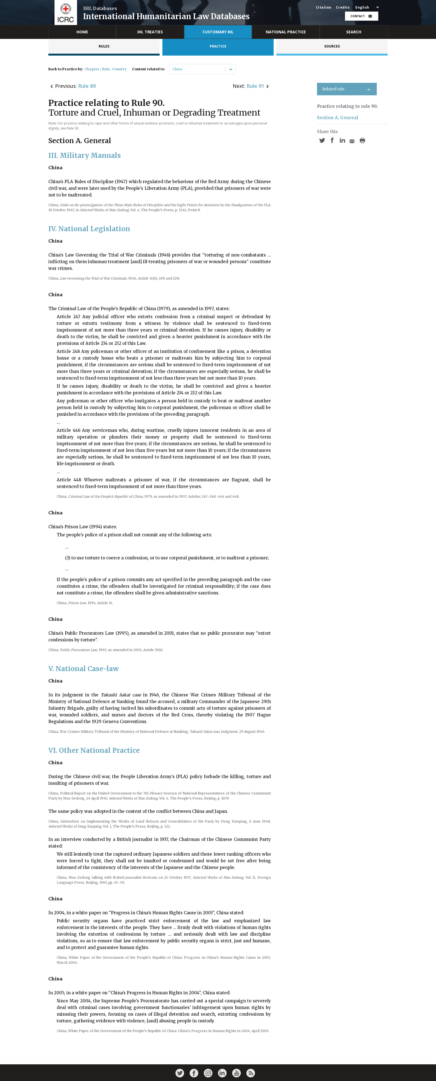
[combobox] (172, 69)
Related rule (346, 89)
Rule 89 (87, 86)
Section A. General (337, 117)
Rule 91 (255, 86)
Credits (343, 7)
